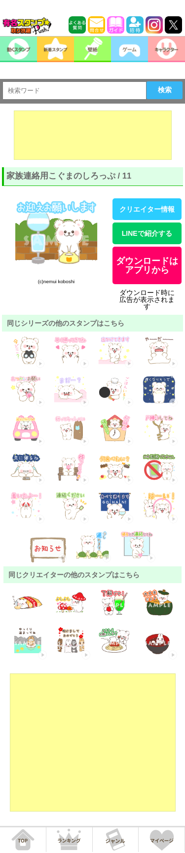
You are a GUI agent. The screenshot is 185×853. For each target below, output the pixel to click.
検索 (165, 90)
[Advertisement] (93, 135)
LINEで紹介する (147, 233)
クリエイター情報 (147, 209)
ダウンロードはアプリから (147, 265)
